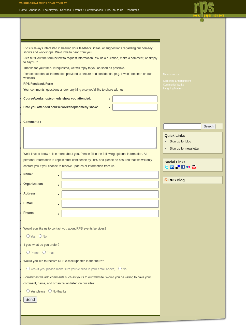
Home (23, 9)
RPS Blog (176, 180)
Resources (132, 9)
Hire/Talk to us (114, 9)
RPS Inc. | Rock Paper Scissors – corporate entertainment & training (210, 11)
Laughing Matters (173, 88)
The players (50, 9)
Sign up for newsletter (184, 148)
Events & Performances (88, 9)
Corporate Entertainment (177, 80)
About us (34, 9)
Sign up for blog (180, 141)
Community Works (173, 84)
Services (65, 9)
